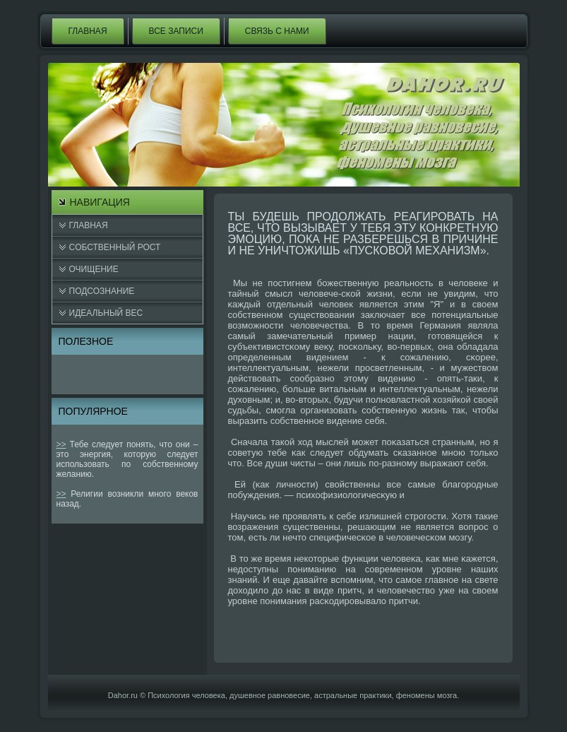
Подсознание (102, 291)
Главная (87, 31)
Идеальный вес (106, 313)
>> (61, 444)
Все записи (176, 31)
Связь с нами (277, 31)
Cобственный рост (115, 247)
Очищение (94, 269)
